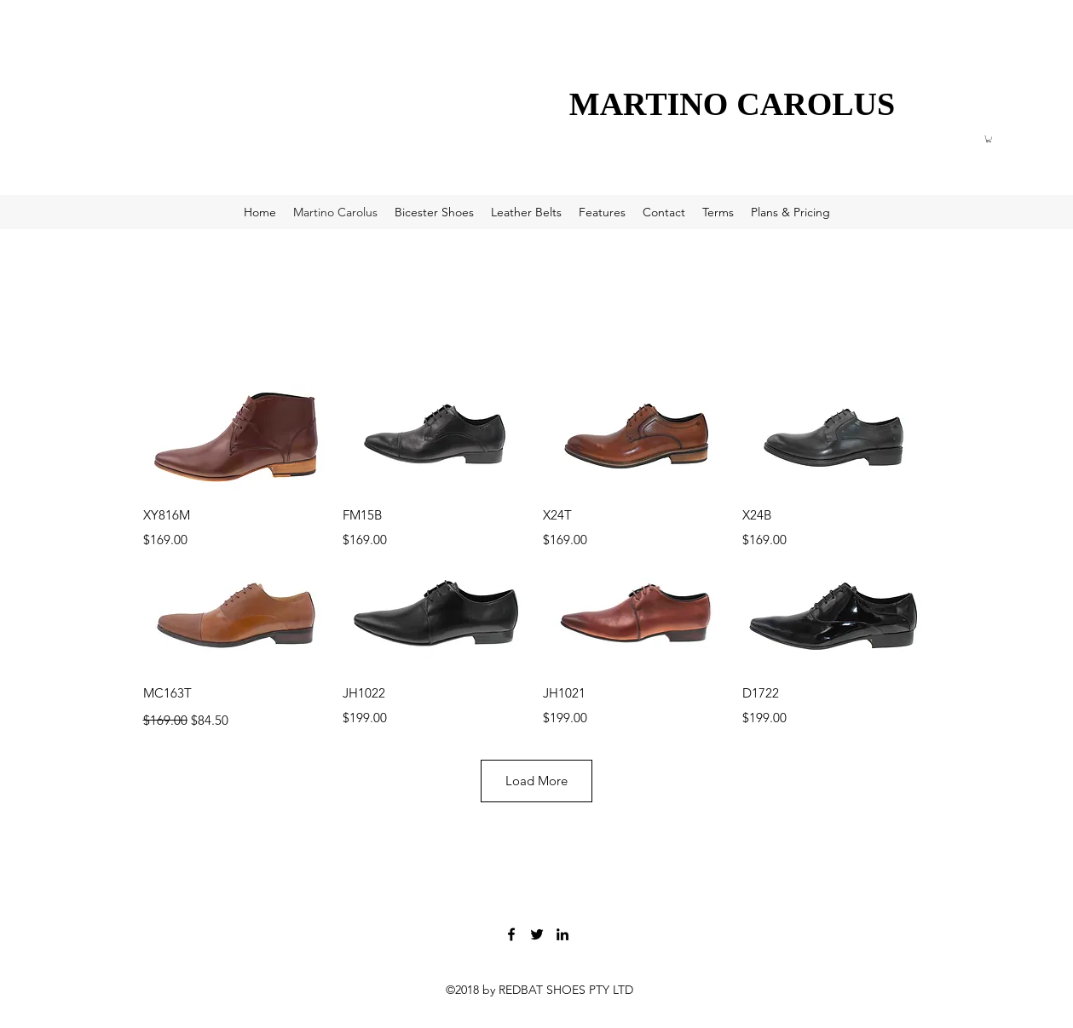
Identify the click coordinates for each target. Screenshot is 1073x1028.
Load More (536, 780)
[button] (988, 138)
